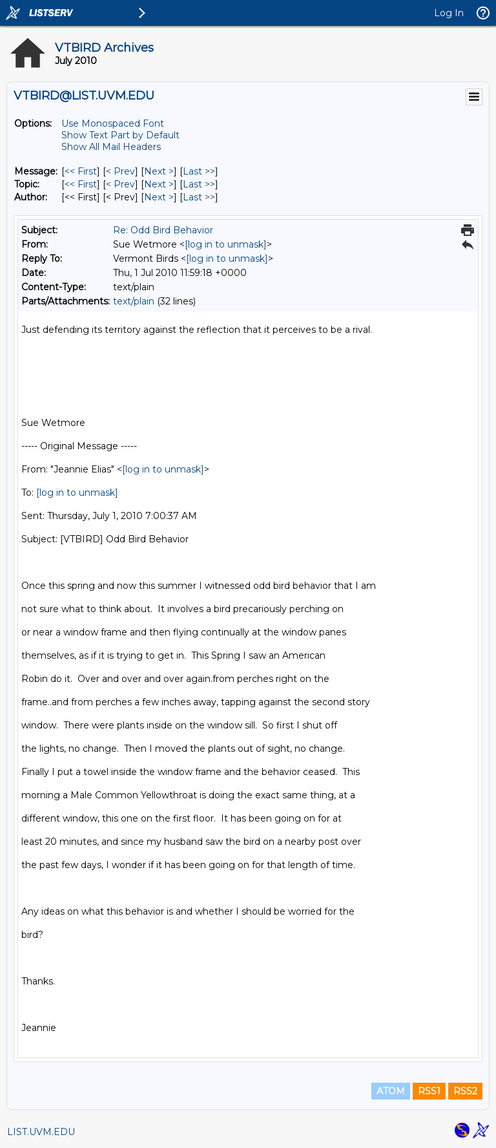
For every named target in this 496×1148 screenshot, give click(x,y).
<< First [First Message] (81, 171)
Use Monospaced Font (112, 123)
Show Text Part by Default (120, 135)
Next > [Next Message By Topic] (159, 184)
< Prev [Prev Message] (120, 171)
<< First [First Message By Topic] (81, 184)
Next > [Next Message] (159, 171)
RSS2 (465, 1091)
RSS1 (429, 1091)
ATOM (391, 1091)
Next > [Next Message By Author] (159, 197)
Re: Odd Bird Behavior (163, 230)
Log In (449, 13)
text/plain (133, 301)
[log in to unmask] (226, 244)
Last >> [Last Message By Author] (199, 197)
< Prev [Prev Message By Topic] (120, 184)
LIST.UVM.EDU (41, 1132)
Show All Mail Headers (111, 147)
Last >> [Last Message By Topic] (199, 184)
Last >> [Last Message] (199, 171)
